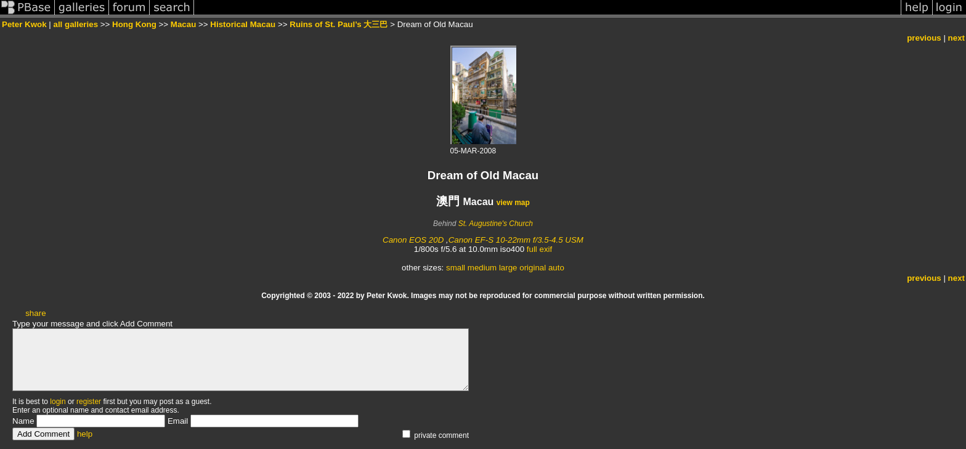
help (84, 434)
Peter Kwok (24, 24)
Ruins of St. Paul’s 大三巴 (339, 24)
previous (924, 37)
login (57, 401)
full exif (539, 249)
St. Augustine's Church (495, 223)
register (88, 401)
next (956, 37)
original (532, 267)
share (35, 313)
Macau (183, 24)
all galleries (75, 24)
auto (556, 267)
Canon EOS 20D (413, 240)
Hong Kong (134, 24)
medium (482, 267)
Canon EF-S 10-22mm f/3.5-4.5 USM (515, 240)
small (455, 267)
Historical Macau (242, 24)
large (508, 267)
